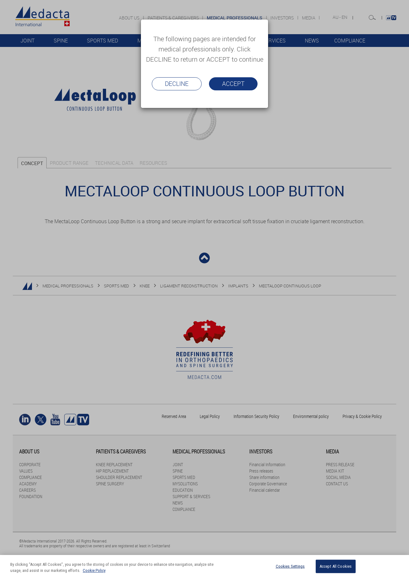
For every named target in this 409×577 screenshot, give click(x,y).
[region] (204, 566)
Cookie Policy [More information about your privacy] (94, 570)
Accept (233, 84)
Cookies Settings (290, 566)
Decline (177, 84)
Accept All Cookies (335, 566)
